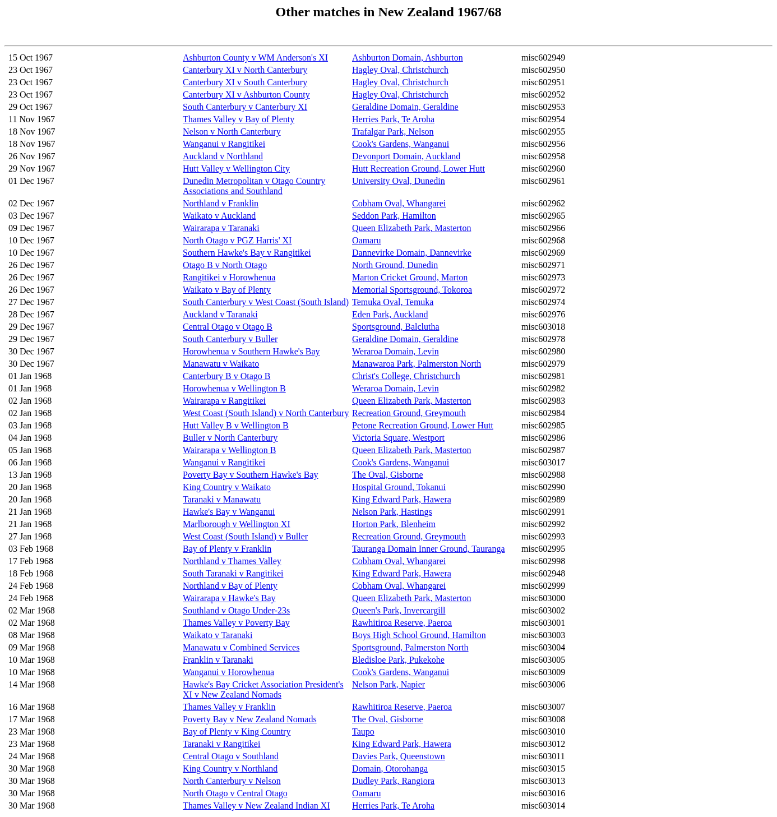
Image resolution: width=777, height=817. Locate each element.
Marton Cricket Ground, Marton (410, 277)
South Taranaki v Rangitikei (233, 573)
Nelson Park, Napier (388, 684)
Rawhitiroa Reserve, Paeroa (402, 622)
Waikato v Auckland (219, 215)
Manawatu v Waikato (221, 363)
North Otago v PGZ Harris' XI (237, 240)
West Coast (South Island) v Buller (245, 536)
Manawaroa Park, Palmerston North (416, 363)
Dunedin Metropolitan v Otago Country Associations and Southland (254, 186)
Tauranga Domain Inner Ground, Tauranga (428, 548)
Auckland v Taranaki (220, 314)
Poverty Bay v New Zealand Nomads (250, 719)
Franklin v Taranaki (218, 659)
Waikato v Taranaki (217, 635)
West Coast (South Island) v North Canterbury (266, 413)
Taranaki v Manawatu (222, 499)
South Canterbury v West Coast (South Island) (266, 302)
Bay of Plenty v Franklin (227, 548)
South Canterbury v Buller (230, 339)
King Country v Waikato (227, 487)
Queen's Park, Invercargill (399, 610)
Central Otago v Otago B (227, 326)
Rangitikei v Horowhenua (229, 277)
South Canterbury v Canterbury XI (245, 107)
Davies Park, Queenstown (398, 756)
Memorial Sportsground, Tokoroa (412, 289)
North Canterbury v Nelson (232, 781)
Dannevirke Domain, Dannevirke (411, 252)
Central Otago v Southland (231, 756)
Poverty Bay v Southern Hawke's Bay (250, 474)
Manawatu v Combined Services (241, 647)
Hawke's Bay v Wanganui (229, 511)
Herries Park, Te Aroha (393, 119)
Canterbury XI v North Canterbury (245, 70)
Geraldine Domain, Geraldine (405, 107)
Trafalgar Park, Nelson (393, 131)
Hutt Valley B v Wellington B (236, 425)
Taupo (363, 731)
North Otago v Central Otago (235, 793)
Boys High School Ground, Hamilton (419, 635)
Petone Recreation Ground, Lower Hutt (422, 425)
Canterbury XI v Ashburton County (246, 94)
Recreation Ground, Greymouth (409, 413)
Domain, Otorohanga (390, 768)
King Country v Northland (230, 768)
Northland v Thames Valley (232, 561)
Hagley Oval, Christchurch (400, 70)
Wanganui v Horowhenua (228, 672)
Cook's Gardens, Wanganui (400, 144)
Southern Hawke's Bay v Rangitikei (247, 252)
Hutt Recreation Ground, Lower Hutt (418, 168)
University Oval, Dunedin (398, 181)
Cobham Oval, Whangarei (399, 203)
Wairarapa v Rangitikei (224, 400)
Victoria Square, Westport (398, 437)
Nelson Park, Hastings (392, 511)
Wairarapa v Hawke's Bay (229, 598)
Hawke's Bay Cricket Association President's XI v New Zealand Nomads (263, 689)
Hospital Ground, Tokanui (399, 487)
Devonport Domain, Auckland (406, 156)
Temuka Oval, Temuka (392, 302)
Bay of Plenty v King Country (236, 731)
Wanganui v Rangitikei (224, 144)
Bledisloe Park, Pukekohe (398, 659)
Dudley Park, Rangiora (393, 781)
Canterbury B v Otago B (226, 376)
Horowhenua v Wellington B (234, 388)
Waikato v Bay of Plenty (227, 289)
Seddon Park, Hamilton (394, 215)
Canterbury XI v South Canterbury (245, 82)
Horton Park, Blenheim (394, 524)
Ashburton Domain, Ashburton (407, 57)
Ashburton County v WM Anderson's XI (255, 57)
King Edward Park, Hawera (401, 499)
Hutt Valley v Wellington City (236, 168)
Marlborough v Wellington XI (236, 524)
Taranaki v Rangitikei (221, 744)
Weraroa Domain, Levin (395, 351)
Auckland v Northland (223, 156)
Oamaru (366, 240)
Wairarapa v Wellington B (229, 450)
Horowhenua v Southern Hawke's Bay (251, 351)
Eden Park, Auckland (390, 314)
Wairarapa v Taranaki (221, 228)
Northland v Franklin (220, 203)
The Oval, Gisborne (387, 474)
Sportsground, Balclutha (396, 326)
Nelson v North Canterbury (232, 131)
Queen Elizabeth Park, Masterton (411, 228)
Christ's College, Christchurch (406, 376)
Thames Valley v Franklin (229, 707)
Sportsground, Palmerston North (410, 647)
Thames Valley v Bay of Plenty (238, 119)
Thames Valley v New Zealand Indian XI (256, 805)
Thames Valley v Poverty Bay (236, 622)
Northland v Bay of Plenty (230, 585)
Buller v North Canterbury (230, 437)
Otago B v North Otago (225, 265)
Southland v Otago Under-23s (236, 610)
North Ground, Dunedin (395, 265)
